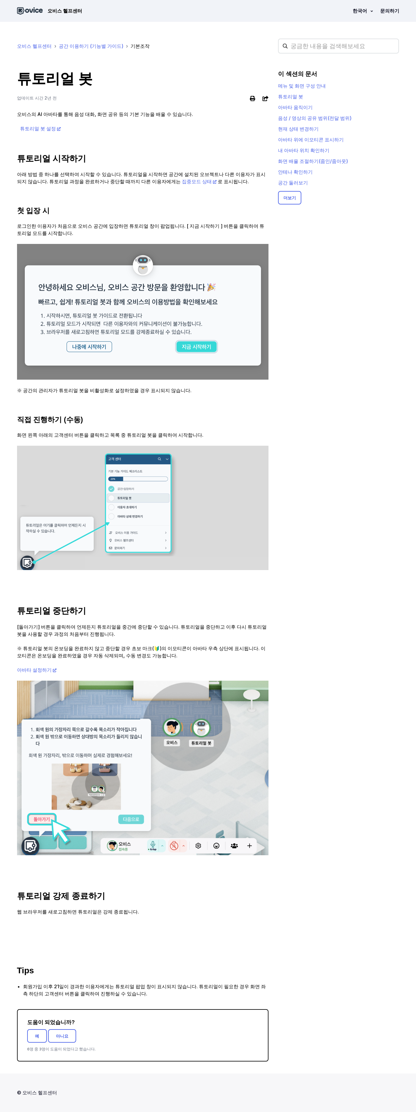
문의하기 (389, 11)
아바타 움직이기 (295, 107)
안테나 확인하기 (295, 172)
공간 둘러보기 (293, 183)
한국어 (360, 11)
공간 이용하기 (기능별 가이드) (91, 46)
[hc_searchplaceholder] (338, 46)
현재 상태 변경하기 (298, 129)
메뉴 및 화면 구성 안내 (302, 86)
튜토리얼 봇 (290, 97)
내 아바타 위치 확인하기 (303, 150)
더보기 (289, 197)
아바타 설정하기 (34, 670)
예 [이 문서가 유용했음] (37, 1035)
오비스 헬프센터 (34, 46)
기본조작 (140, 46)
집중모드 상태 (197, 181)
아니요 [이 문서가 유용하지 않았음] (62, 1035)
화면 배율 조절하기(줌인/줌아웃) (313, 161)
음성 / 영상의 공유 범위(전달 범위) (314, 118)
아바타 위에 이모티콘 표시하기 (311, 140)
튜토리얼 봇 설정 (38, 129)
